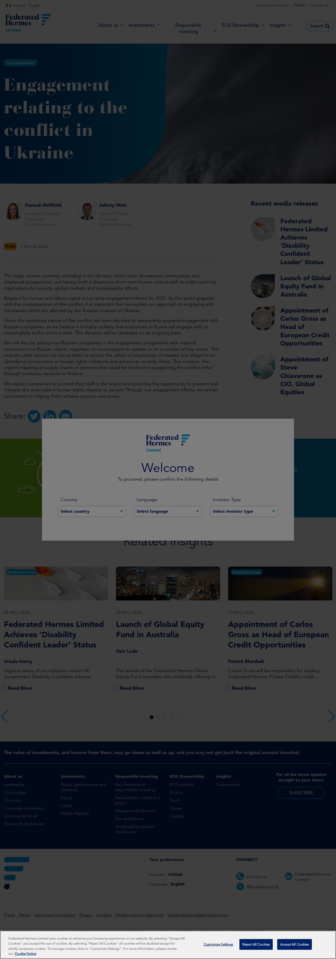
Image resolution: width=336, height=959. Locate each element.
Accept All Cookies (294, 946)
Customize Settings (218, 946)
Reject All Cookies (256, 946)
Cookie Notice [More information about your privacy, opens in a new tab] (25, 955)
